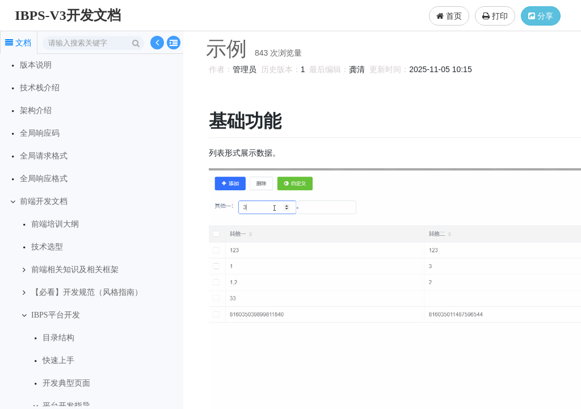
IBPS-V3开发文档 (68, 15)
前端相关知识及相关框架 (75, 269)
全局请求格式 (44, 156)
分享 (540, 15)
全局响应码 (40, 133)
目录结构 (58, 337)
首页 (449, 15)
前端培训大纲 (55, 224)
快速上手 (58, 360)
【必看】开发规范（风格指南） (86, 292)
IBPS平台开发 (55, 315)
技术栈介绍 (40, 88)
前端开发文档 (44, 201)
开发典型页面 (66, 383)
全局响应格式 (44, 178)
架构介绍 (36, 110)
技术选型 (47, 247)
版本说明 (36, 65)
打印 (495, 15)
